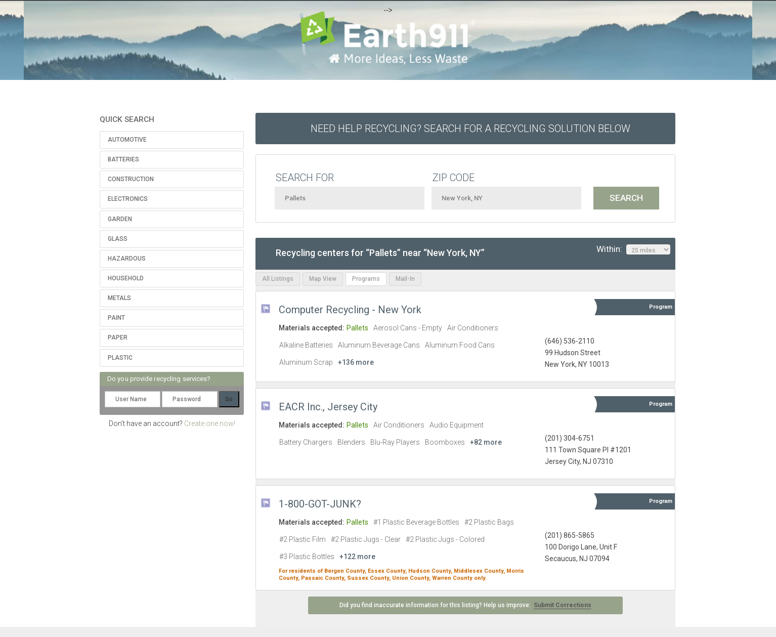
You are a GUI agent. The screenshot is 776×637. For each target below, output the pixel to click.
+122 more (357, 557)
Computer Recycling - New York (350, 310)
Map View (322, 278)
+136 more (356, 362)
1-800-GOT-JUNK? (320, 504)
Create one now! (209, 423)
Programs (366, 278)
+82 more (486, 442)
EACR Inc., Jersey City (328, 407)
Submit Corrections (562, 605)
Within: (633, 249)
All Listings (277, 278)
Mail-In (405, 278)
